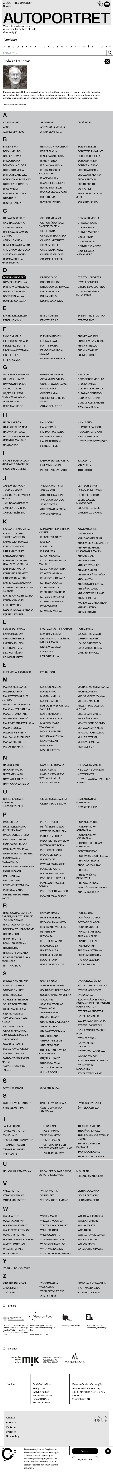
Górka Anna (48, 388)
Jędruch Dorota (88, 495)
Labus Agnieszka (14, 629)
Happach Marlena (52, 431)
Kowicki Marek (87, 528)
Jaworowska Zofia (53, 509)
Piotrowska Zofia (52, 845)
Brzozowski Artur (90, 174)
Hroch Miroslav (88, 436)
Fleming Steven (50, 336)
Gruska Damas (87, 383)
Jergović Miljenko (90, 490)
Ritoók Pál (47, 936)
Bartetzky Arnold (15, 184)
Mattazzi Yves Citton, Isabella (54, 707)
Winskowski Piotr (51, 1234)
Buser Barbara (88, 201)
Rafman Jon (11, 934)
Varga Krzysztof (14, 1200)
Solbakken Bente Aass (55, 990)
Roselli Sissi (86, 912)
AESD (6, 127)
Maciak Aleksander (15, 686)
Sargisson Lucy (13, 990)
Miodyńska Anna (88, 718)
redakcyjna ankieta (53, 922)
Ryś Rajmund (86, 964)
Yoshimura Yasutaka (16, 1268)
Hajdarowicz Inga (15, 427)
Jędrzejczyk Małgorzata (85, 501)
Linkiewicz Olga (50, 646)
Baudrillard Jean (14, 193)
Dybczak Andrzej (89, 277)
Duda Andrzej (49, 291)
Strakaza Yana (50, 1062)
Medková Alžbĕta (51, 736)
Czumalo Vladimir (89, 246)
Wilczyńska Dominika (54, 1225)
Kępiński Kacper (13, 614)
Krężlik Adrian (87, 569)
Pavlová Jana (11, 880)
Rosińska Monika (89, 917)
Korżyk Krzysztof (52, 596)
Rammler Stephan (14, 943)
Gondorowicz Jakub (54, 383)
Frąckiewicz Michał (91, 340)
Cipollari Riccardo (53, 235)
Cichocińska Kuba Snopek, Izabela (51, 224)
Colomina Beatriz (51, 259)
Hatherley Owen (51, 436)
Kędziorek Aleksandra (18, 609)
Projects (11, 1432)
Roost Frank (48, 959)
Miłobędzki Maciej (89, 713)
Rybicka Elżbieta (88, 959)
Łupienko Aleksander (17, 672)
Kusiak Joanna (87, 612)
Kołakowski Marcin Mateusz (52, 562)
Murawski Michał (89, 742)
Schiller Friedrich (15, 999)
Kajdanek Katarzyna (16, 528)
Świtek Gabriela (88, 1107)
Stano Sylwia (49, 1026)
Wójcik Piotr (86, 1244)
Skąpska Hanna (13, 1044)
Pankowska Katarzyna (18, 853)
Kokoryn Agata (50, 555)
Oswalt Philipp (87, 807)
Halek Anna (10, 444)
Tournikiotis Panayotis (18, 1140)
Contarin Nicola (88, 218)
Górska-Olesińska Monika (52, 399)
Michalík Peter (50, 750)
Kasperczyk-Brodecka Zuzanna (17, 589)
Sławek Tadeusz (13, 1053)
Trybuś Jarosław (52, 1152)
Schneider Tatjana (15, 1004)
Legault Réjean (13, 652)
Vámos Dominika (13, 1195)
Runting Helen (87, 941)
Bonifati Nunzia (50, 201)
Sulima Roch (48, 1072)
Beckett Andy (12, 202)
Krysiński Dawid (88, 588)
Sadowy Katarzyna (15, 980)
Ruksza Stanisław (89, 931)
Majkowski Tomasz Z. (17, 704)
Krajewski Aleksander (93, 542)
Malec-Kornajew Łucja (18, 723)
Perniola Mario (13, 889)
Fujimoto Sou (86, 355)
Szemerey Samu (88, 1038)
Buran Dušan (86, 184)
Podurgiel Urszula (52, 878)
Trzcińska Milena (89, 1126)
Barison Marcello (15, 174)
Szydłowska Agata (90, 1073)
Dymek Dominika (88, 282)
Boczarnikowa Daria (54, 192)
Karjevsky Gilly (13, 551)
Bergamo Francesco (54, 146)
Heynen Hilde (49, 445)
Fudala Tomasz (88, 350)
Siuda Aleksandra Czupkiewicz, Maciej (15, 1033)
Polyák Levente (88, 821)
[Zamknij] (108, 1451)
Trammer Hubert (14, 1144)
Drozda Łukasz (50, 282)
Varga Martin (49, 1190)
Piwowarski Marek (52, 864)
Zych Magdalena (89, 1287)
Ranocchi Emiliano (15, 952)
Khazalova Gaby (51, 537)
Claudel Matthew (52, 240)
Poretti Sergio (87, 851)
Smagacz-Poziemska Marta (15, 1060)
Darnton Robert (14, 277)
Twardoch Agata (89, 1151)
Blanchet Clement (52, 182)
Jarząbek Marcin (51, 495)
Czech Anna (85, 236)
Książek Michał (87, 598)
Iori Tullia (84, 465)
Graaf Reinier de (51, 406)
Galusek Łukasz (13, 379)
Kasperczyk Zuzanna (17, 582)
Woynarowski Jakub (91, 1234)
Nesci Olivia (48, 769)
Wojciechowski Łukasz (55, 1253)
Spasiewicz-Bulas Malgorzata (51, 1006)
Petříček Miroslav (52, 826)
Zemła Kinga (48, 1296)
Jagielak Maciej (13, 490)
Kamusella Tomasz (15, 541)
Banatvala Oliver (14, 165)
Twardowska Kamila (91, 1156)
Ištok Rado (85, 470)
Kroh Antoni (86, 579)
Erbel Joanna (12, 320)
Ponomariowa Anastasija (86, 828)
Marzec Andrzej (51, 700)
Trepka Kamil (48, 1126)
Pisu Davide (47, 859)
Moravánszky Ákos (90, 727)
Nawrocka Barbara (16, 783)
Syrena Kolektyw (89, 990)
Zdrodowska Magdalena (48, 1285)
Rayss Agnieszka (51, 917)
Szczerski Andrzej (90, 1011)
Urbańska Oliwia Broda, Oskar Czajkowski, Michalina (64, 1173)
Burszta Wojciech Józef (89, 195)
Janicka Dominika (14, 507)
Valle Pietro (11, 1190)
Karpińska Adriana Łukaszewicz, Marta (15, 562)
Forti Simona (49, 345)
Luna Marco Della (90, 647)
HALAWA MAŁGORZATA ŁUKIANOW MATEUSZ (16, 438)
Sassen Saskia (12, 994)
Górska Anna (49, 393)
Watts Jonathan (14, 1244)
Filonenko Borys (14, 345)
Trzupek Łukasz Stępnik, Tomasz (92, 1137)
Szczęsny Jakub (88, 1016)
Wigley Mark (48, 1216)
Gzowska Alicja (88, 407)
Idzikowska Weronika (54, 460)
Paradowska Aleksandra (11, 860)
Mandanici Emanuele (16, 737)
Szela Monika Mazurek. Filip (92, 1032)
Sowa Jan (46, 999)
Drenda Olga (48, 277)
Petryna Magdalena (53, 831)
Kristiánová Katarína (91, 574)
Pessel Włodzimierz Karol (15, 896)
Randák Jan (10, 948)
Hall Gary (47, 422)
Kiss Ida (45, 541)
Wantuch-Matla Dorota (18, 1239)
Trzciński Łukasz (89, 1130)
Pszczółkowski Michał (93, 887)
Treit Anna (10, 1154)
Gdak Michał (11, 401)
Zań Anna (9, 1292)
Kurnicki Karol (87, 607)
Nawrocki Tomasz (52, 764)
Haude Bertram (50, 441)
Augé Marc (85, 122)
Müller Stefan (87, 737)
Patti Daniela (11, 875)
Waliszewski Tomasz (16, 1230)
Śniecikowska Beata (53, 1103)
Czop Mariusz (87, 241)
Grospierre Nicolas (91, 379)
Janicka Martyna (51, 485)
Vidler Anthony (88, 1195)
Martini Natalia (50, 696)
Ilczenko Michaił (51, 465)
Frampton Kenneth (52, 358)
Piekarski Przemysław (54, 840)
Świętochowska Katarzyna (50, 1109)
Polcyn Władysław (53, 895)
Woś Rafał (85, 1230)
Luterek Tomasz (88, 652)
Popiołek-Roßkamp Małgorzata (89, 845)
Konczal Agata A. (51, 573)
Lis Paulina (47, 651)
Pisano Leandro (50, 854)
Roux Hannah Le (88, 926)
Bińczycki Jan (49, 178)
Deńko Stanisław (14, 291)
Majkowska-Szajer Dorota (15, 698)
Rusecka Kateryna (90, 950)
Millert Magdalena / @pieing (90, 707)
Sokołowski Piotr (52, 985)
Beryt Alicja (48, 151)
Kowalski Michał (51, 610)
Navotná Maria (13, 769)
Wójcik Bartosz (88, 1239)
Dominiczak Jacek (14, 300)
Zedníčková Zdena (52, 1291)
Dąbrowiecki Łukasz (16, 286)
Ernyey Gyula (49, 320)
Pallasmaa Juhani (14, 839)
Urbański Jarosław (90, 1175)
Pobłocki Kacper (51, 868)
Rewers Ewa (48, 931)
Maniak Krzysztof (15, 742)
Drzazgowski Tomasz (54, 286)
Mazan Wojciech (51, 718)
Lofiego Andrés (88, 638)
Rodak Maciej (49, 945)
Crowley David (87, 222)
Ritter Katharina (51, 941)
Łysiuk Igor (47, 672)
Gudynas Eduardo (90, 393)
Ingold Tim (85, 460)
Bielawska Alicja (51, 165)
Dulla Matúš (48, 296)
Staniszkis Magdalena (54, 1021)
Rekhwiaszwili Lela (53, 926)
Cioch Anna (47, 231)
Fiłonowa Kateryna (16, 350)
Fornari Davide (50, 340)
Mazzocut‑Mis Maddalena (49, 725)
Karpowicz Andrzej (16, 578)
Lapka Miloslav (13, 633)
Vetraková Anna (88, 1190)
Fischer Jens (11, 355)
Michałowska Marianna (93, 686)
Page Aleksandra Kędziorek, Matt (14, 828)
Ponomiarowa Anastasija (86, 836)
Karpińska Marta (14, 568)
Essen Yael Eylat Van (91, 315)
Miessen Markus (88, 700)
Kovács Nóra (48, 606)
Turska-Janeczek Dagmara (88, 1145)
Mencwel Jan (49, 740)
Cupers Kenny (87, 227)
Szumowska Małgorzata (85, 1067)
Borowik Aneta (87, 160)
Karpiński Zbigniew (15, 573)
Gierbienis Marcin (51, 374)
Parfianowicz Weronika (19, 866)
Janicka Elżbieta (14, 512)
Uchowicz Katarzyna (17, 1171)
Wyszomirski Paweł (90, 1248)
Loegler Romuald (89, 633)
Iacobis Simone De (14, 468)
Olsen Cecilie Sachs (53, 803)
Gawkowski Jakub (14, 383)
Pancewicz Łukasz (15, 844)
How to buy (13, 1436)
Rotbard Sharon (89, 922)
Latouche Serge (13, 638)
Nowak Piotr (86, 774)
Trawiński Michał (14, 1149)
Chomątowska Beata (16, 249)
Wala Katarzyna (13, 1220)
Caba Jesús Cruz (14, 218)
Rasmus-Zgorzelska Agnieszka (16, 959)
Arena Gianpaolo (51, 131)
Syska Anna (85, 994)
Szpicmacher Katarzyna (93, 1060)
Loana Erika (85, 629)
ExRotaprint (86, 320)
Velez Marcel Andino (54, 1200)
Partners (11, 1427)
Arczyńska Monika (52, 127)
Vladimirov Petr (88, 1200)
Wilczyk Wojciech (52, 1220)
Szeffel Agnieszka (90, 1025)
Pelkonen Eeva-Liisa (16, 885)
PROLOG (83, 870)
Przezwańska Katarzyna (86, 876)
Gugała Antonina (89, 397)
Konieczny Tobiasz (52, 578)
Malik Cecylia (12, 727)
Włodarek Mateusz (52, 1244)
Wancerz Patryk (14, 1234)
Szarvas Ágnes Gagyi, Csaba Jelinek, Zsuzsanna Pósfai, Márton (93, 1003)
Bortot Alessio (88, 165)
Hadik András (12, 422)
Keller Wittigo (13, 605)
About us (11, 1422)
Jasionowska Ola (52, 499)
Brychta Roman (88, 170)
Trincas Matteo (50, 1135)
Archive (10, 1418)
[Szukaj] (110, 53)
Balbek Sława (12, 156)
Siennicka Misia (13, 1013)
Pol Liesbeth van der (54, 891)
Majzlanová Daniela (16, 709)
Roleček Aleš (49, 950)
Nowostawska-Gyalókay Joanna (93, 781)
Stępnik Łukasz (50, 1058)
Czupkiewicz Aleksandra (85, 252)
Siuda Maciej (11, 1039)
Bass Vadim (10, 188)
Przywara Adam (88, 882)
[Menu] (107, 4)
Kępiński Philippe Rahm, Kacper (54, 530)
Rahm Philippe (12, 938)
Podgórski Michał (52, 873)
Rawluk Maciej (49, 912)
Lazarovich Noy (13, 643)
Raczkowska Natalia (16, 924)
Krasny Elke (86, 555)
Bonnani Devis (87, 146)
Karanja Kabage (13, 546)
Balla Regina (11, 160)
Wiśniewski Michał (52, 1239)
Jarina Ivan (47, 490)
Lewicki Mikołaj (50, 633)
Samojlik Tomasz (14, 985)
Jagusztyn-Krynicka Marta (16, 497)
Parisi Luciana (12, 871)
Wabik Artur (11, 1216)
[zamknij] (107, 61)
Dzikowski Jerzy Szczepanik (87, 293)
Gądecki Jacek (12, 388)
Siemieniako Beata (14, 1008)
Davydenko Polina (15, 282)
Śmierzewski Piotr (15, 1107)
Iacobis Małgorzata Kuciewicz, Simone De (15, 462)
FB (97, 1420)
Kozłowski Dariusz (90, 538)
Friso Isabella (87, 345)
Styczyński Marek (52, 1067)
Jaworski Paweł (50, 513)
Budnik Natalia (87, 179)
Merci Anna (47, 745)
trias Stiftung (49, 1130)
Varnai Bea (47, 1195)
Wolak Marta (86, 1225)
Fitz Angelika (11, 359)
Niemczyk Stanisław (91, 769)
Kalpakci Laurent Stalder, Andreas (14, 535)
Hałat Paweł (48, 427)
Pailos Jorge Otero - (16, 834)
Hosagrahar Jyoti (90, 431)
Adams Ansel (11, 122)
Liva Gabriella (49, 656)
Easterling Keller (15, 315)
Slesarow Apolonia (16, 1048)
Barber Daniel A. (13, 170)
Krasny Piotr (86, 560)
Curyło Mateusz (88, 232)
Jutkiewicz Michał (90, 512)
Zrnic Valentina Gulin (92, 1283)
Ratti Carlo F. (12, 965)
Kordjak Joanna (51, 582)
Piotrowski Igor (51, 850)
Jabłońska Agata (14, 485)
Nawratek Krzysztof (17, 779)
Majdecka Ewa (12, 691)
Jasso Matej (48, 504)
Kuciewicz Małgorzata (92, 602)
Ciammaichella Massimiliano (12, 261)
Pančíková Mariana (15, 848)
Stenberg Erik (49, 1045)
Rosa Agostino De (52, 964)
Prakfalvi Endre (88, 860)
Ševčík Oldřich (13, 1088)
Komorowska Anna (52, 568)
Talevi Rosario (12, 1126)
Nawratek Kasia (13, 774)
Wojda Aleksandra (90, 1216)
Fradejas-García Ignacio (51, 352)
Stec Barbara (49, 1035)
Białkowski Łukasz (52, 156)
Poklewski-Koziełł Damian (51, 884)
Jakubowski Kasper (16, 503)
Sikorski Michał (13, 1026)
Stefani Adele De (51, 1040)
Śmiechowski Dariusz (17, 1103)
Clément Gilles (50, 245)
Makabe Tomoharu (15, 713)
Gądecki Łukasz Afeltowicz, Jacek (13, 395)
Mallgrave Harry (14, 732)
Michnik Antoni (87, 691)
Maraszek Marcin (14, 746)
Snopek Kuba (48, 980)
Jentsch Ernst (87, 485)
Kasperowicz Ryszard (18, 595)
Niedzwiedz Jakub (89, 764)
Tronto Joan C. (50, 1140)
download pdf (9, 32)
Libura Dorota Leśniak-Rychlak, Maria (54, 640)
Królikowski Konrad (91, 583)
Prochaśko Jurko (89, 865)
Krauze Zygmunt (88, 565)
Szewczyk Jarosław (91, 1051)
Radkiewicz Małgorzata (18, 929)
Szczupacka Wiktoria (91, 1020)
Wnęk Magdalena (51, 1248)
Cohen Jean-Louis (52, 254)
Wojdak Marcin (88, 1220)
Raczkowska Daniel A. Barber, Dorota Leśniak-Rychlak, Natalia (17, 916)
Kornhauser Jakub (52, 592)
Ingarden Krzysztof (54, 470)
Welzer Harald (13, 1248)
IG (104, 1420)
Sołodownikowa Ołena (55, 994)
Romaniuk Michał (51, 955)
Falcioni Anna (12, 336)
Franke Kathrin (88, 336)
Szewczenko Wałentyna (85, 1044)
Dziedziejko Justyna (91, 286)
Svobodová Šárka (89, 980)
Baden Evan (10, 146)
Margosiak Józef (51, 686)
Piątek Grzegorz (51, 836)
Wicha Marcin (12, 1253)
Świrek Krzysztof (90, 1103)
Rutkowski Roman (89, 955)
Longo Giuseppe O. (89, 643)
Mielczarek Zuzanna (91, 696)
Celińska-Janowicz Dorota (15, 234)
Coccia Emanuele (51, 249)
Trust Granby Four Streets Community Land (55, 1146)
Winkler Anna (49, 1230)
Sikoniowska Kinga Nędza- (15, 1020)
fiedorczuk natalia (15, 340)
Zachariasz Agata (14, 1283)
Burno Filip (85, 188)
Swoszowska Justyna (92, 985)
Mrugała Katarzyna (91, 732)
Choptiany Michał (15, 254)
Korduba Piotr (49, 587)
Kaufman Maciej (13, 600)
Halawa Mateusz (14, 431)
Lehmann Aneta (13, 657)
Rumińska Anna (87, 936)
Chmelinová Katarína (16, 245)
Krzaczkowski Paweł (91, 593)
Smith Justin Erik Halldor (13, 1068)
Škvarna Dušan (50, 1088)
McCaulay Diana (51, 731)
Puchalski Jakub (88, 892)
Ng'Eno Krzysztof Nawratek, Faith (51, 776)
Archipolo (47, 122)
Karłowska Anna (14, 555)
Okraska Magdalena (53, 798)
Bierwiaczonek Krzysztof (49, 172)
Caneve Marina (13, 227)
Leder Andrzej (13, 647)
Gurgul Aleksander (91, 402)
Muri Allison (86, 746)
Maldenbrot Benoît (16, 718)
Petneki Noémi (49, 821)
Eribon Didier (49, 315)
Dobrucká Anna (13, 296)
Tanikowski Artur (14, 1130)
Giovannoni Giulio (52, 379)
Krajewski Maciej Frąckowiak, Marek (88, 549)
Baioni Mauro (12, 151)
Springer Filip (49, 1012)
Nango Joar (11, 764)
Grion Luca (85, 374)
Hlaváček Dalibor (89, 427)
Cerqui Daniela (13, 240)
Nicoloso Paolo (50, 782)
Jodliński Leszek (89, 507)
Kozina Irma (85, 533)
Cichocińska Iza (50, 218)
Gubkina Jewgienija (90, 388)
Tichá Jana (10, 1135)
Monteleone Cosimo (91, 723)
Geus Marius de (13, 406)
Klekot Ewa (47, 551)
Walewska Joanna (15, 1225)
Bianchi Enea (48, 160)
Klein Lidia (46, 546)
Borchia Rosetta (89, 156)
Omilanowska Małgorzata (86, 800)
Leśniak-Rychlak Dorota (56, 629)
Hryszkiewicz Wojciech (93, 441)
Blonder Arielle (51, 187)
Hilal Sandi (85, 422)
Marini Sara (48, 691)
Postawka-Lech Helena (93, 855)
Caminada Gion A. (14, 222)
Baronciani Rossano (17, 179)
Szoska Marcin (87, 1055)
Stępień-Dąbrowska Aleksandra (52, 1052)
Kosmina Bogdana (52, 601)
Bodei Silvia (47, 197)
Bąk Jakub (9, 198)
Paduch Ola (10, 821)
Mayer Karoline (50, 713)
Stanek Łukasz (49, 1017)
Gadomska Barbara (16, 374)
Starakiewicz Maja (52, 1031)
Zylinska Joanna (89, 1292)
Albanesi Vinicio (13, 131)
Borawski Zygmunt (90, 151)
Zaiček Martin (12, 1287)
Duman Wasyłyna (51, 300)
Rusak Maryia (86, 945)
